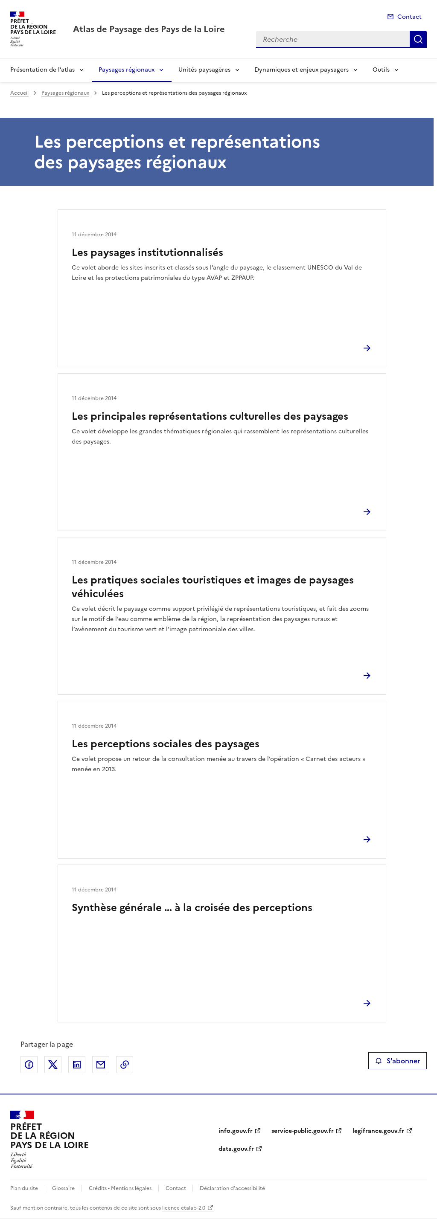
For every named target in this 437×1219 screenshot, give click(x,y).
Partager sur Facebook (29, 1064)
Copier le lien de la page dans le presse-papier (124, 1064)
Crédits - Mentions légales (120, 1188)
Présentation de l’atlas (42, 69)
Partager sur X (52, 1064)
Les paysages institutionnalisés (147, 252)
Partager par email (100, 1064)
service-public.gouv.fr (302, 1130)
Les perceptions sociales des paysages (165, 744)
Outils (381, 69)
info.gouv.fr (235, 1130)
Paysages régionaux (126, 69)
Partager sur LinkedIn (76, 1064)
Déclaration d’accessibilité (232, 1188)
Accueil (19, 93)
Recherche (418, 39)
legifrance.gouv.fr (378, 1130)
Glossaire (63, 1188)
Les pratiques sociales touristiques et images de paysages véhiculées (213, 586)
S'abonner (397, 1061)
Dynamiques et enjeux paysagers (301, 69)
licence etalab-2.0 (183, 1208)
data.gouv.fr (236, 1148)
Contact (409, 16)
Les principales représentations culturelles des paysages (210, 416)
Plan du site (24, 1188)
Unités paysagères (204, 69)
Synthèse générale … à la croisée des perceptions (192, 907)
